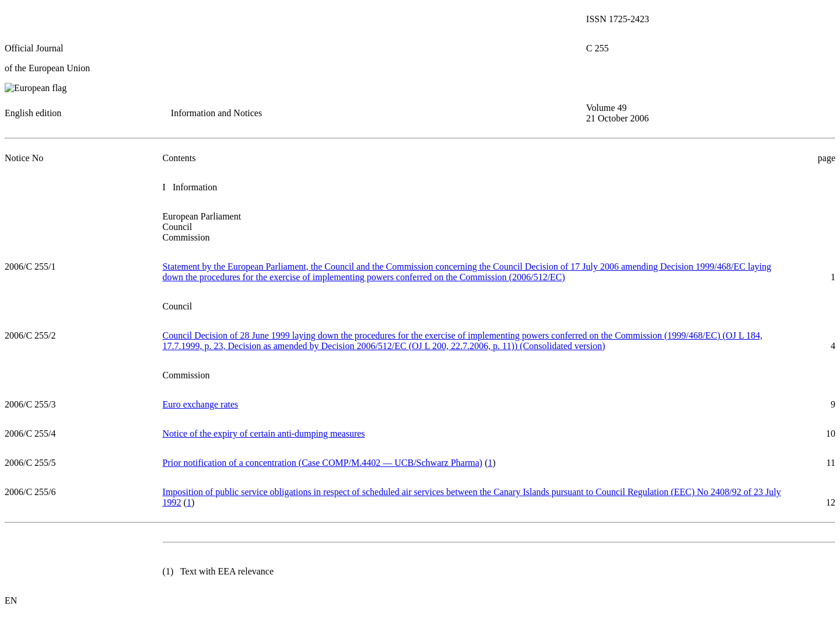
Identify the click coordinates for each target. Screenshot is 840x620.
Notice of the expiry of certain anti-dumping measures (264, 433)
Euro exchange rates (201, 404)
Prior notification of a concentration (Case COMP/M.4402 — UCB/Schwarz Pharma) (322, 463)
